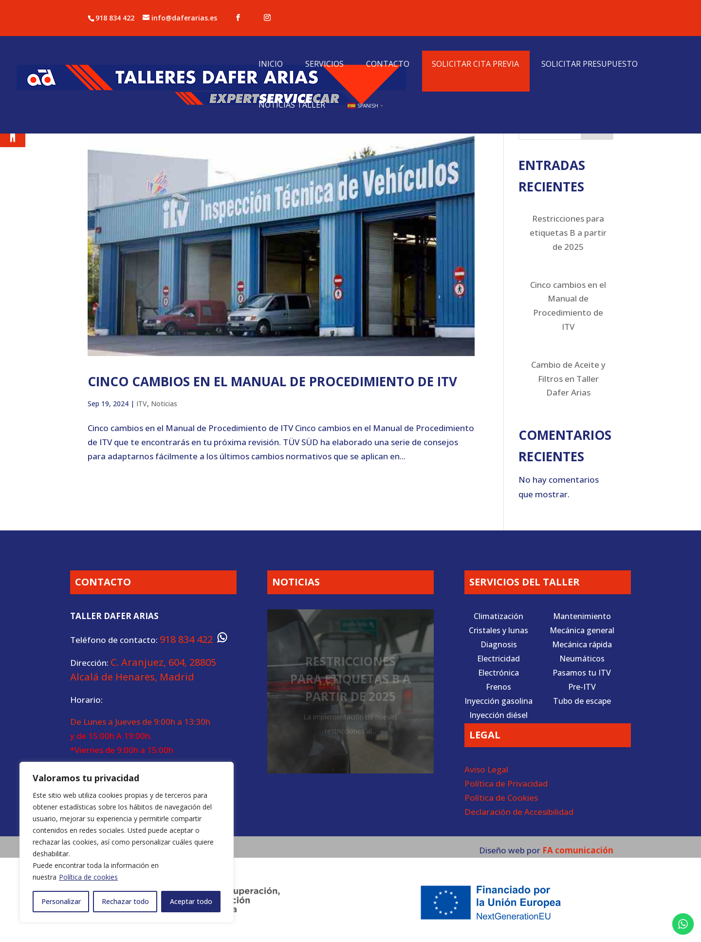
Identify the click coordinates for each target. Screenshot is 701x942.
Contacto (387, 64)
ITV (141, 403)
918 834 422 (114, 17)
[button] (12, 134)
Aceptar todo (191, 901)
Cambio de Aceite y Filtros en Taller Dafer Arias (568, 378)
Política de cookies (88, 877)
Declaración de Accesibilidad (518, 811)
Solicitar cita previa (475, 64)
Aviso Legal (486, 769)
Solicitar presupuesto (589, 64)
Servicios (324, 64)
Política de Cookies (501, 797)
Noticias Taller (291, 105)
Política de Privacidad (506, 783)
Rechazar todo (125, 901)
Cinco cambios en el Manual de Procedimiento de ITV (272, 381)
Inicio (270, 64)
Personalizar (61, 901)
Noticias (164, 403)
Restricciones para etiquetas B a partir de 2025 (568, 232)
